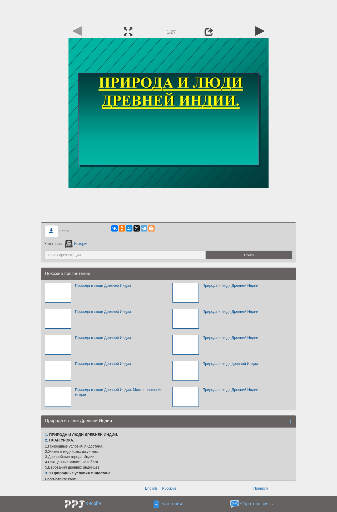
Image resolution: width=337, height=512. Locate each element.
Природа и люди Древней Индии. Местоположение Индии (118, 392)
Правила (260, 488)
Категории (171, 503)
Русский (169, 488)
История (76, 244)
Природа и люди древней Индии (230, 364)
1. (46, 435)
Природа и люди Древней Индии (103, 285)
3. (46, 473)
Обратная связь (256, 503)
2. (46, 440)
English (151, 488)
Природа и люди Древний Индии (230, 390)
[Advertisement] (168, 12)
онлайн (93, 503)
